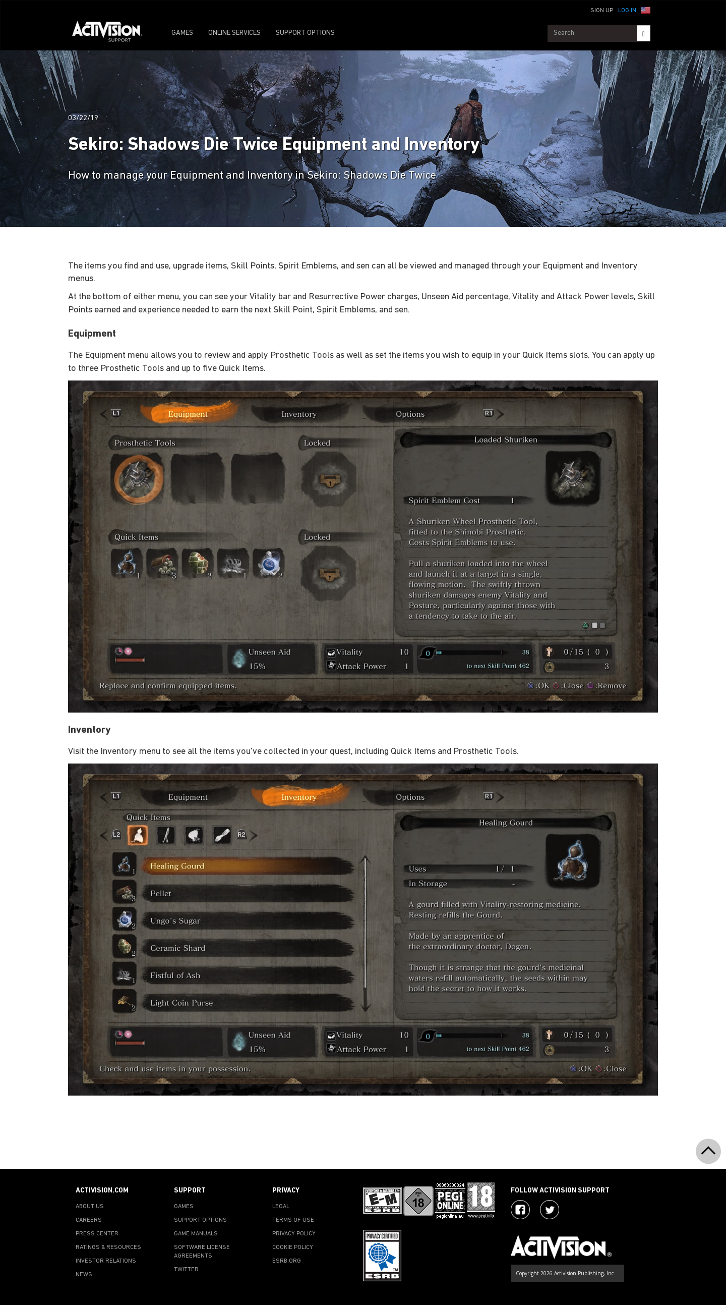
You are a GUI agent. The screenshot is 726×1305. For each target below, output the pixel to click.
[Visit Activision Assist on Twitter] (549, 1209)
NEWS (84, 1275)
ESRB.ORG (286, 1261)
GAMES (182, 33)
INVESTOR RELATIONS (106, 1261)
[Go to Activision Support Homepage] (112, 33)
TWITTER (186, 1270)
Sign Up (601, 11)
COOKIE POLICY (292, 1247)
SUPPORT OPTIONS (305, 33)
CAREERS (89, 1220)
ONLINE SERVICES (234, 33)
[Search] (643, 33)
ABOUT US (90, 1207)
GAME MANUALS (196, 1234)
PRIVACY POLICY (294, 1234)
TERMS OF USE (293, 1220)
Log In (627, 11)
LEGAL (280, 1207)
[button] (645, 10)
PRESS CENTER (97, 1234)
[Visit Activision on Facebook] (520, 1209)
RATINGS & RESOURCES (108, 1247)
